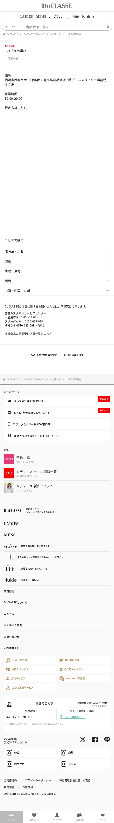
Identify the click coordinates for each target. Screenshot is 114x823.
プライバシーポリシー (38, 780)
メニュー (11, 817)
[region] (57, 16)
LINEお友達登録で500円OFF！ (59, 411)
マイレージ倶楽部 (72, 678)
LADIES (26, 16)
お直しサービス (17, 669)
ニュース (9, 613)
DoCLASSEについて (15, 602)
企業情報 (28, 787)
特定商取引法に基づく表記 (74, 780)
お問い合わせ (11, 636)
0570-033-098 (25, 325)
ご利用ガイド (11, 648)
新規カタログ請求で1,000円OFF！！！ (33, 436)
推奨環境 (9, 787)
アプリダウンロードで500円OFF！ (30, 424)
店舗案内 (9, 591)
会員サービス (15, 678)
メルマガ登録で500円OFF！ (59, 399)
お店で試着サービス (20, 687)
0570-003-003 (74, 717)
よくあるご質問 (13, 625)
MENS (41, 16)
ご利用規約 (10, 780)
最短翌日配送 (69, 660)
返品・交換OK (17, 660)
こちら (22, 107)
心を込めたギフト (71, 669)
